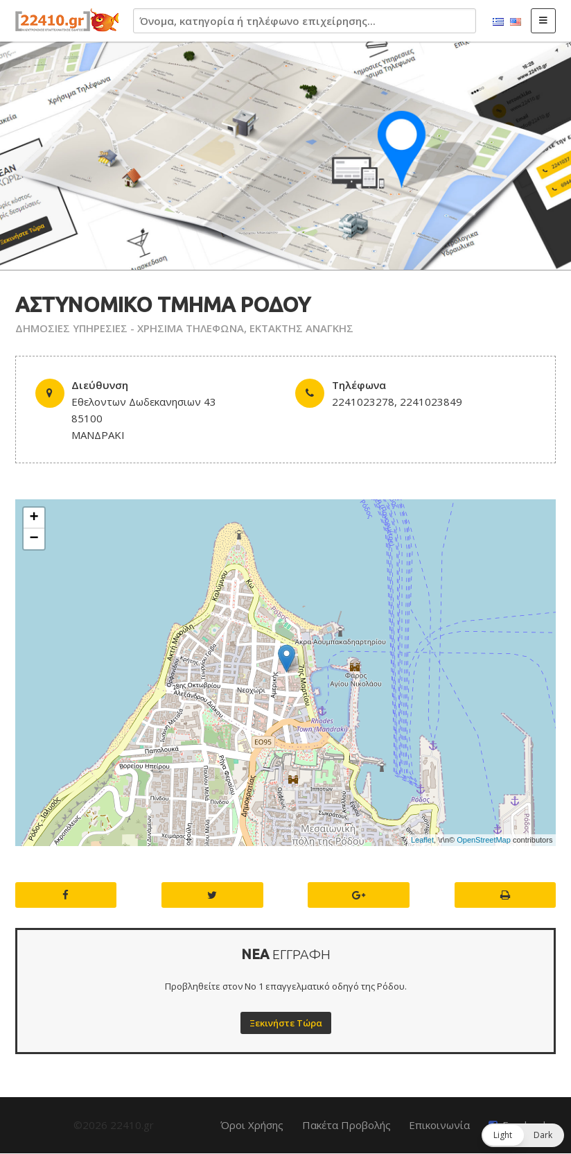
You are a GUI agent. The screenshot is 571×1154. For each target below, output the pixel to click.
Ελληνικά (498, 22)
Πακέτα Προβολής (346, 1125)
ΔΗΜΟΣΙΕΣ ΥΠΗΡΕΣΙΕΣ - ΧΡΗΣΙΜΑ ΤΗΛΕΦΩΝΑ (129, 328)
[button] (523, 1135)
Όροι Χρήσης (251, 1125)
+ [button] (34, 518)
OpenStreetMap (484, 840)
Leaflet (422, 840)
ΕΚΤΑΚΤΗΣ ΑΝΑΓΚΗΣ (301, 328)
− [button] (34, 538)
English (515, 22)
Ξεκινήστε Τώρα (285, 1023)
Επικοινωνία (439, 1125)
